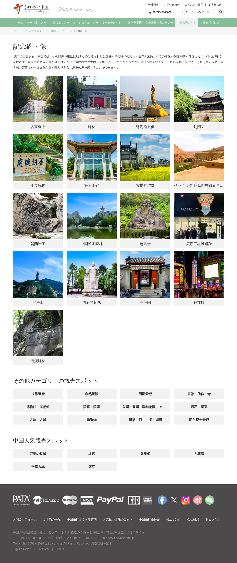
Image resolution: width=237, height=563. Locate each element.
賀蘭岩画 (38, 244)
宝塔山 (38, 302)
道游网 (60, 549)
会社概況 (153, 4)
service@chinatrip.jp (121, 537)
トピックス (212, 519)
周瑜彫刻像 (91, 302)
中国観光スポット (59, 30)
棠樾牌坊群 (145, 185)
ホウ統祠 (38, 185)
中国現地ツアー (59, 22)
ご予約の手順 (52, 519)
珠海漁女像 (145, 127)
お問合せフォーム (25, 519)
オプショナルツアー (85, 22)
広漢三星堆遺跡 (199, 244)
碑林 (91, 127)
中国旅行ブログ (209, 22)
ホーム (19, 22)
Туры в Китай (22, 549)
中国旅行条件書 (149, 519)
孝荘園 (145, 302)
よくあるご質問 (194, 4)
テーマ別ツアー (36, 22)
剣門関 (199, 127)
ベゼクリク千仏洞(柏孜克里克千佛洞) (205, 185)
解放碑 (199, 302)
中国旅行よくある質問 (82, 519)
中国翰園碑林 (92, 244)
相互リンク (173, 519)
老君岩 (145, 244)
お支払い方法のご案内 (118, 519)
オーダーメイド (111, 22)
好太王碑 (91, 185)
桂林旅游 (43, 549)
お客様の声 (215, 4)
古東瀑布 (38, 127)
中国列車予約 (133, 22)
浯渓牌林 (38, 361)
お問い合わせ (172, 4)
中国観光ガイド (186, 22)
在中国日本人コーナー (159, 22)
